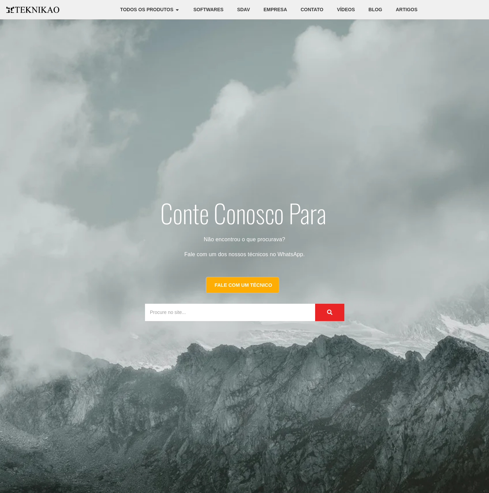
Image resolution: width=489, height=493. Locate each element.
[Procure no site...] (223, 312)
